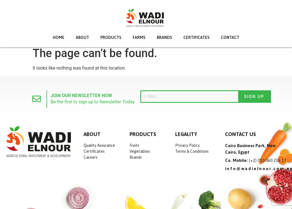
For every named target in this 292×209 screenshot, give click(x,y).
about (82, 37)
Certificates (196, 37)
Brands (164, 37)
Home (58, 37)
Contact (230, 37)
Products (110, 37)
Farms (139, 37)
